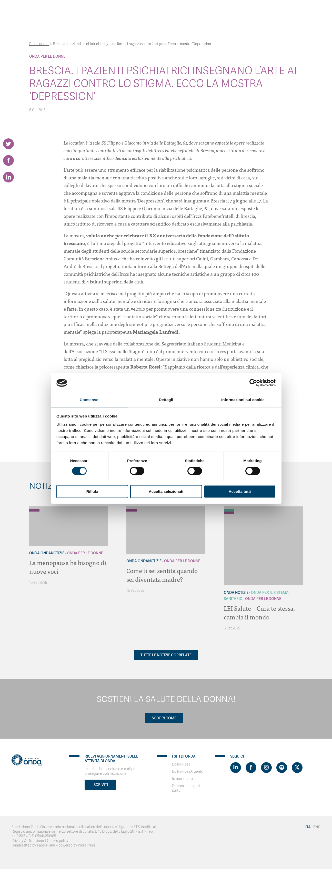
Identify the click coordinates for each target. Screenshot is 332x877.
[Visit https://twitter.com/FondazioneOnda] (297, 767)
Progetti (202, 10)
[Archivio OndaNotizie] (34, 507)
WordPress (87, 845)
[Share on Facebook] (8, 160)
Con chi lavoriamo (144, 10)
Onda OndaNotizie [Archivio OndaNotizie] (46, 553)
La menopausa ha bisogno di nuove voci (67, 566)
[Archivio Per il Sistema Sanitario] (229, 510)
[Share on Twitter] (8, 144)
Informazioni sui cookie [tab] (243, 399)
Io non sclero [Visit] (182, 779)
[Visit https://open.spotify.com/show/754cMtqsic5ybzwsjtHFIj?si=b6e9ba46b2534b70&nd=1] (282, 767)
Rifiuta (92, 492)
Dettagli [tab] (166, 399)
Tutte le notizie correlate (166, 655)
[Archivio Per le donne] (34, 510)
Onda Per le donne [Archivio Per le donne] (47, 56)
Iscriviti (100, 784)
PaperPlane (46, 845)
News (241, 10)
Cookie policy (57, 841)
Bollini (223, 10)
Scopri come (164, 718)
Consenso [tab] (89, 399)
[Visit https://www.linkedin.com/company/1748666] (235, 767)
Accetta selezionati (166, 492)
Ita (282, 10)
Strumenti (178, 10)
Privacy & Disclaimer (28, 841)
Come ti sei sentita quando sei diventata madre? (162, 574)
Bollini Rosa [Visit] (181, 764)
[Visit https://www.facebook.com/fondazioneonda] (251, 767)
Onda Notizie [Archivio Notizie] (236, 592)
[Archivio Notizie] (229, 507)
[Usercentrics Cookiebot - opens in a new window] (253, 382)
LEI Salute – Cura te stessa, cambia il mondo (259, 612)
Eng (293, 10)
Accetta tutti (240, 492)
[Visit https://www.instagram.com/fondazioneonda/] (266, 767)
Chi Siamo (111, 10)
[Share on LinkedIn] (8, 177)
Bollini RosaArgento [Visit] (187, 771)
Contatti (259, 10)
